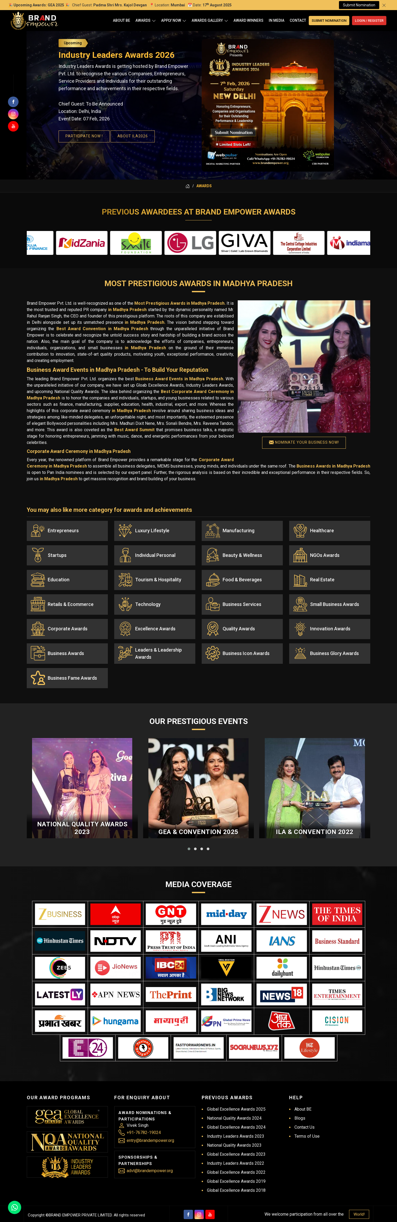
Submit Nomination (359, 5)
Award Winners (248, 20)
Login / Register (369, 21)
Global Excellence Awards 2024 (236, 1114)
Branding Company (260, 1216)
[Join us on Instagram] (13, 114)
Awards (145, 20)
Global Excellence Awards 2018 (236, 1177)
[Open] (154, 20)
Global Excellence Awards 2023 (236, 1141)
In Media (276, 20)
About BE (121, 20)
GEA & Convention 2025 (198, 858)
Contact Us (304, 1114)
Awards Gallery (210, 20)
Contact (298, 20)
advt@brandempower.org (150, 1157)
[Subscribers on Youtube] (13, 126)
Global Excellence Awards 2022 (236, 1159)
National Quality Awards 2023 (82, 854)
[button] (189, 875)
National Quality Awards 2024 (234, 1105)
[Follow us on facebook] (13, 102)
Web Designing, (191, 1216)
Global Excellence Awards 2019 (236, 1168)
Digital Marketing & (224, 1216)
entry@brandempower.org (150, 1127)
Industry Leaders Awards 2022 (235, 1150)
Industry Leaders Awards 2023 (235, 1123)
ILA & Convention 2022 (315, 858)
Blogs (299, 1105)
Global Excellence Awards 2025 (236, 1096)
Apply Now (173, 20)
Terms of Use (307, 1123)
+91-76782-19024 (144, 1119)
